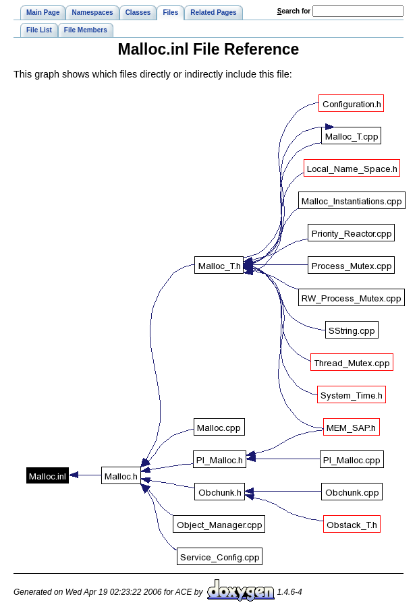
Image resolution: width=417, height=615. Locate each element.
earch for (293, 11)
